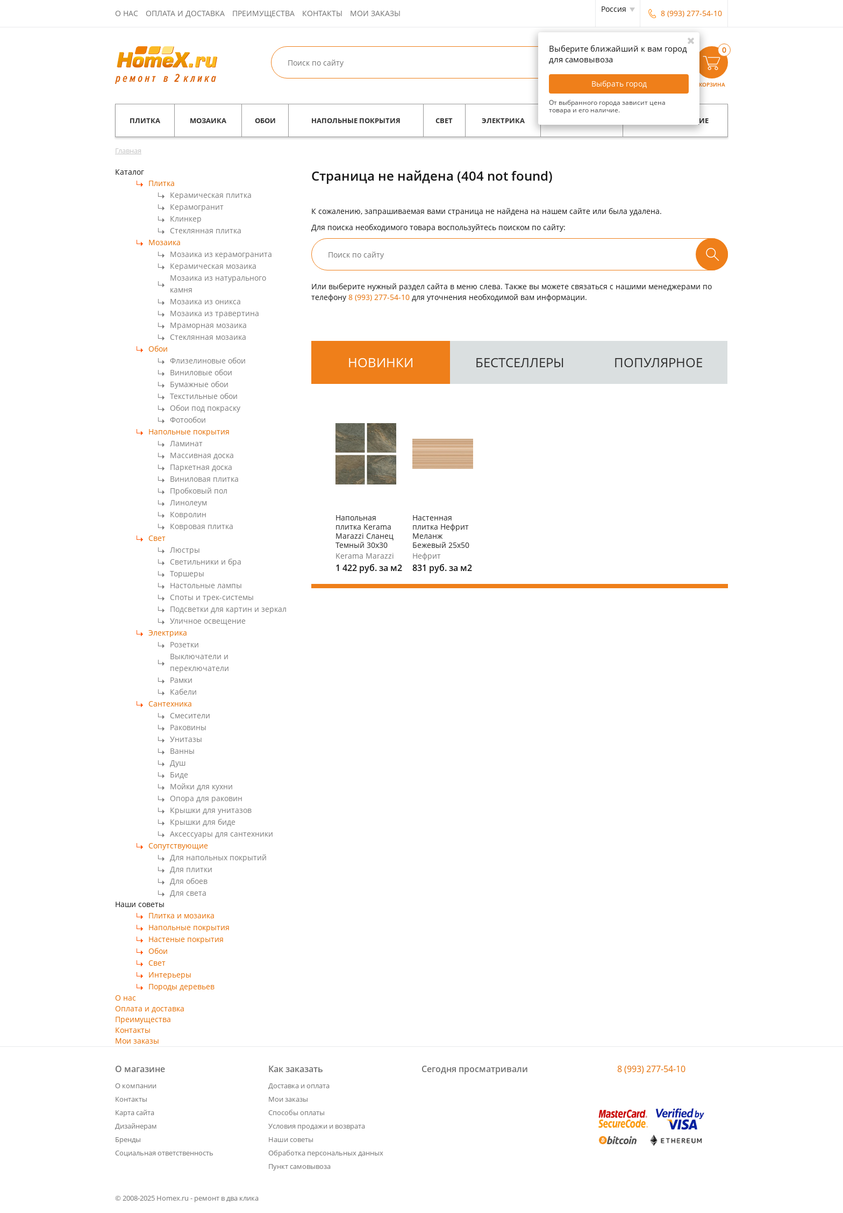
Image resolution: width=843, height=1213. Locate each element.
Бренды (128, 1139)
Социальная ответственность (164, 1153)
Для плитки (191, 869)
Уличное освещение (208, 621)
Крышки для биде (202, 822)
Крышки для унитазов (211, 810)
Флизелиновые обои (208, 360)
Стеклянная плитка (205, 230)
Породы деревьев (181, 986)
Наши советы (290, 1139)
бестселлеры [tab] (519, 362)
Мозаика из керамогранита (221, 254)
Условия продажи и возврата (316, 1126)
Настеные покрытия (186, 939)
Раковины (188, 727)
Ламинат (186, 443)
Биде (179, 774)
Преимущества (263, 13)
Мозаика (208, 120)
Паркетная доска (201, 467)
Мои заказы (375, 13)
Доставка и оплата (299, 1085)
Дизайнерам (136, 1126)
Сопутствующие (178, 845)
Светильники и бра (205, 561)
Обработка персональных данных (325, 1153)
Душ (177, 763)
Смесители (190, 715)
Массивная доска (202, 455)
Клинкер (186, 218)
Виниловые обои (201, 372)
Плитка (145, 120)
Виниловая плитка (204, 479)
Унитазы (186, 739)
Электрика (503, 120)
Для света (188, 893)
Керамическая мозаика (213, 266)
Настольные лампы (206, 585)
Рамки (181, 680)
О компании (135, 1085)
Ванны (182, 751)
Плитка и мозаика (181, 915)
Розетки (184, 644)
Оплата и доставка (185, 13)
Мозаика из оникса (205, 301)
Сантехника (170, 703)
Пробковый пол (198, 491)
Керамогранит (197, 207)
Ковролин (188, 514)
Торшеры (187, 573)
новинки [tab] (380, 362)
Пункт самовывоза (299, 1166)
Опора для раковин (206, 798)
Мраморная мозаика (208, 325)
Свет (444, 120)
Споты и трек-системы (212, 597)
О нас (126, 13)
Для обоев (189, 881)
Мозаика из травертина (214, 313)
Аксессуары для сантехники (221, 834)
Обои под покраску (205, 408)
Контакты (322, 13)
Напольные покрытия (356, 120)
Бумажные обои (199, 384)
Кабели (183, 692)
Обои (265, 120)
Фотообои (188, 420)
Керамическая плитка (211, 195)
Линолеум (188, 502)
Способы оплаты (296, 1112)
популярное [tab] (658, 362)
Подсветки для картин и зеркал (228, 609)
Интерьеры (169, 974)
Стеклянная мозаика (208, 337)
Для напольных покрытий (218, 857)
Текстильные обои (204, 396)
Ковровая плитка (201, 526)
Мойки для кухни (201, 786)
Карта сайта (134, 1112)
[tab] (380, 362)
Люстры (185, 550)
